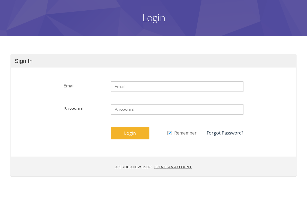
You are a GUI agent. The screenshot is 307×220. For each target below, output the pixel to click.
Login (130, 133)
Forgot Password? (225, 133)
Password (73, 109)
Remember (185, 133)
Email (69, 86)
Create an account (173, 166)
